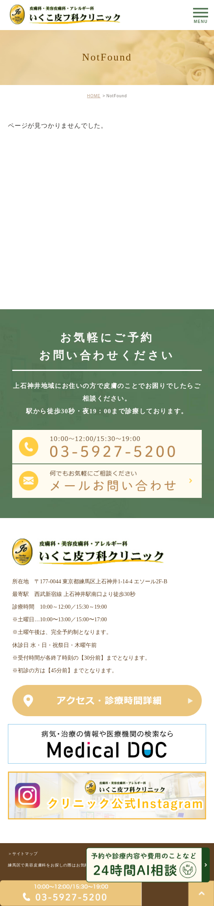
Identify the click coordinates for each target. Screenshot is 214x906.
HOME (93, 96)
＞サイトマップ (23, 853)
